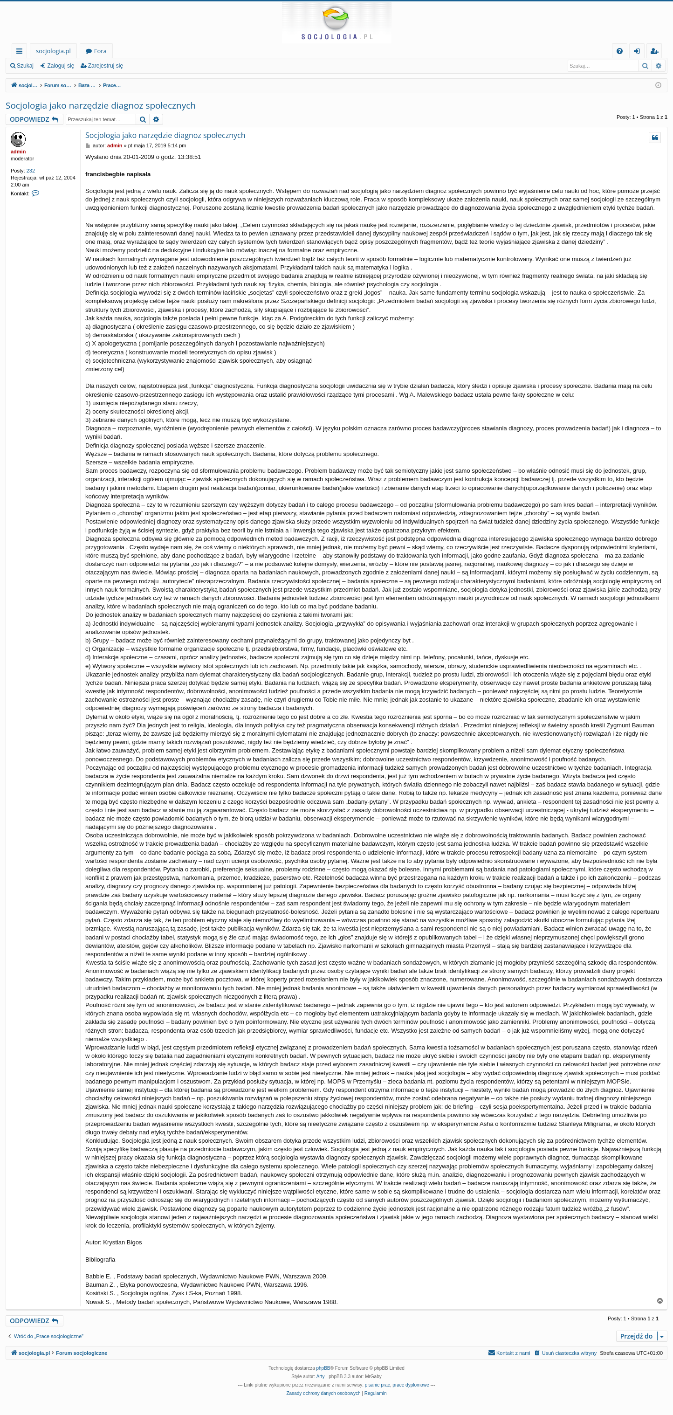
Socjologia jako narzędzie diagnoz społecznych (101, 105)
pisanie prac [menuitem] (377, 1384)
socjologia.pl (53, 51)
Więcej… (21, 52)
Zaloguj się (60, 65)
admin (18, 151)
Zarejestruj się (105, 65)
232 (31, 170)
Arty (320, 1376)
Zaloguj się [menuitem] (638, 52)
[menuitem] (619, 51)
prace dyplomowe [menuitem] (410, 1384)
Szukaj (25, 65)
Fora (100, 51)
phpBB (323, 1368)
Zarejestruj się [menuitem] (657, 52)
